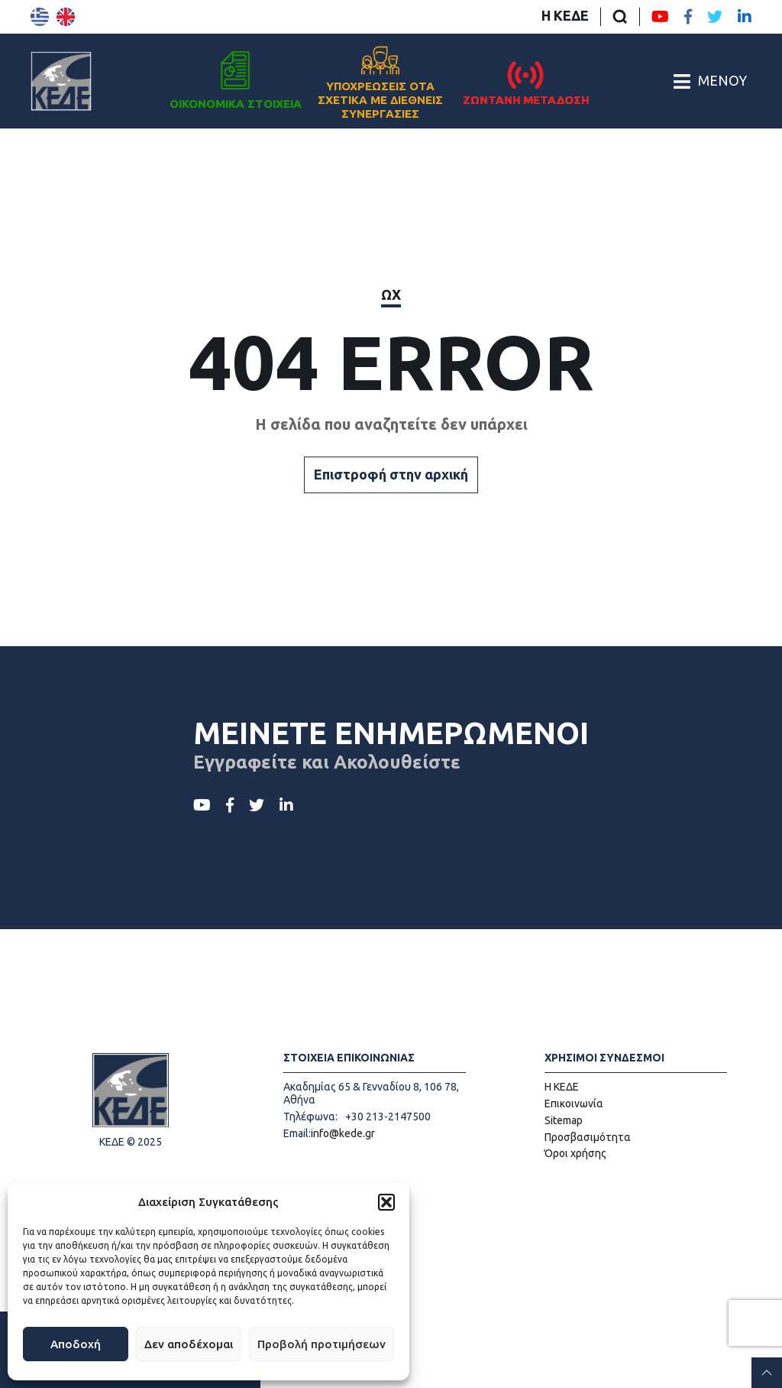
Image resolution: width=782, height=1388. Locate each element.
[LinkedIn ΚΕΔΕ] (744, 17)
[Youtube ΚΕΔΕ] (660, 17)
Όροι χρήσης (575, 1153)
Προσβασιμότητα (587, 1137)
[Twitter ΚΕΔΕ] (714, 17)
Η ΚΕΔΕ (565, 15)
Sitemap (563, 1120)
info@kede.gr (343, 1133)
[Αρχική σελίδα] (61, 81)
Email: (297, 1133)
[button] (386, 1202)
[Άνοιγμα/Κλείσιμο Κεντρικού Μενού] (710, 81)
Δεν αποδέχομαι (188, 1344)
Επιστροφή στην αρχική (391, 474)
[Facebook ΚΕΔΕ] (688, 17)
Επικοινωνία (573, 1103)
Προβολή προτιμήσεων (321, 1344)
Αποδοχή (75, 1344)
